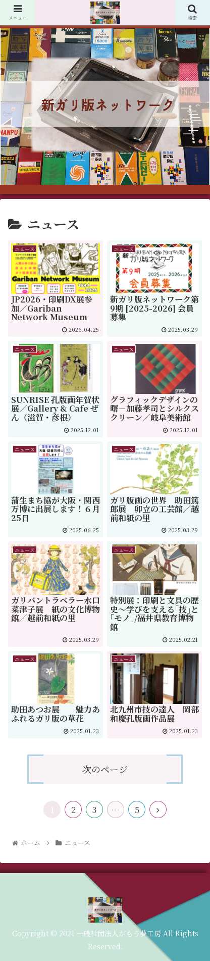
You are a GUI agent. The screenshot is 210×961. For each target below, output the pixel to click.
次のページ (105, 769)
